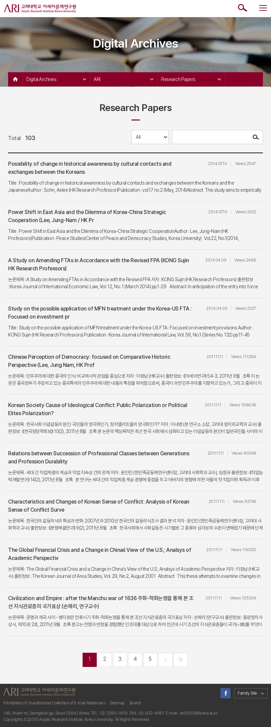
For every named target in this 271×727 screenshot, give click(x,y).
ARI (123, 79)
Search (135, 702)
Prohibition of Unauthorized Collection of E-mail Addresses (54, 702)
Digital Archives (56, 79)
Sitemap (117, 702)
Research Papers (191, 79)
